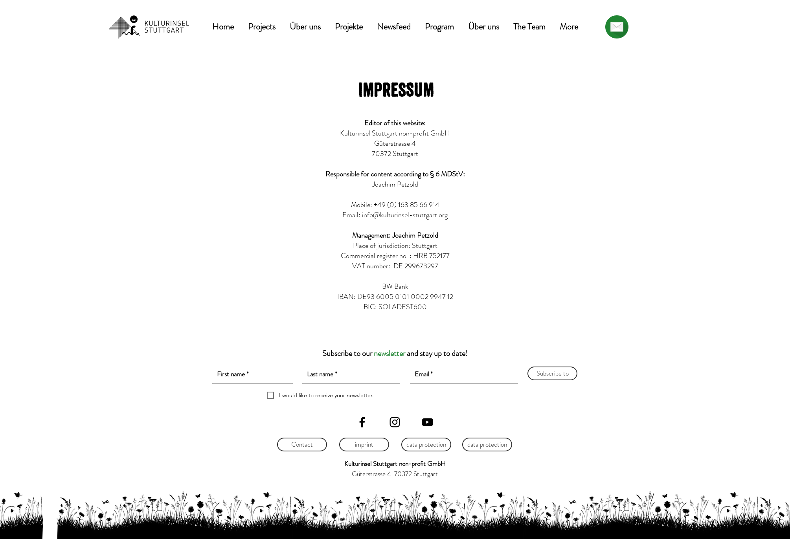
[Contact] (302, 444)
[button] (262, 27)
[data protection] (426, 444)
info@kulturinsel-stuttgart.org (405, 215)
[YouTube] (427, 422)
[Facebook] (362, 422)
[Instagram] (395, 422)
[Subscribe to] (552, 373)
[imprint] (364, 444)
